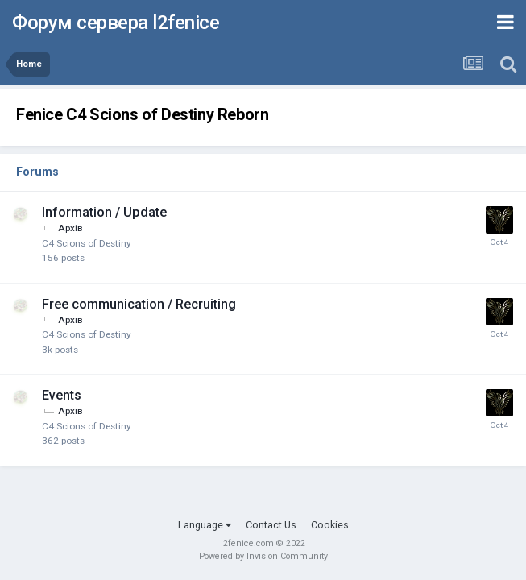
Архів (70, 228)
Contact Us (271, 525)
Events (61, 395)
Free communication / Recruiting (139, 304)
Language (204, 525)
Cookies (330, 525)
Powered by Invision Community (263, 556)
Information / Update (104, 212)
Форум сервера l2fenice (115, 22)
